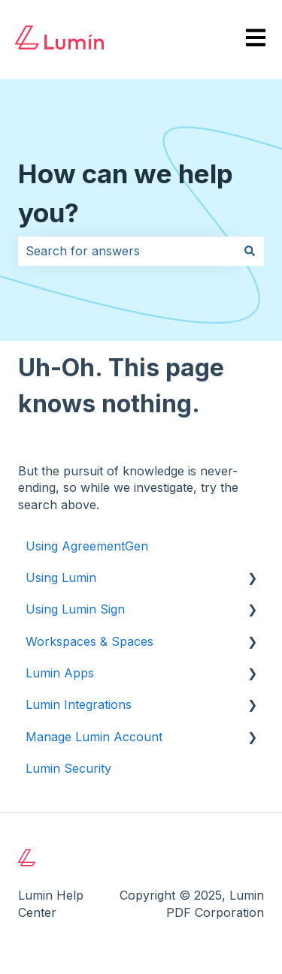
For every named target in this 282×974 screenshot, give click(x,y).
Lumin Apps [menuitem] (60, 672)
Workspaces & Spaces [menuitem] (89, 641)
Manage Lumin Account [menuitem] (94, 736)
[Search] (249, 251)
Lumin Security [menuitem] (68, 768)
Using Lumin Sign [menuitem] (75, 609)
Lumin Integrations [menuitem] (79, 704)
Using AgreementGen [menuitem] (87, 545)
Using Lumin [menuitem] (61, 577)
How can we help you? (125, 193)
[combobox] (126, 251)
